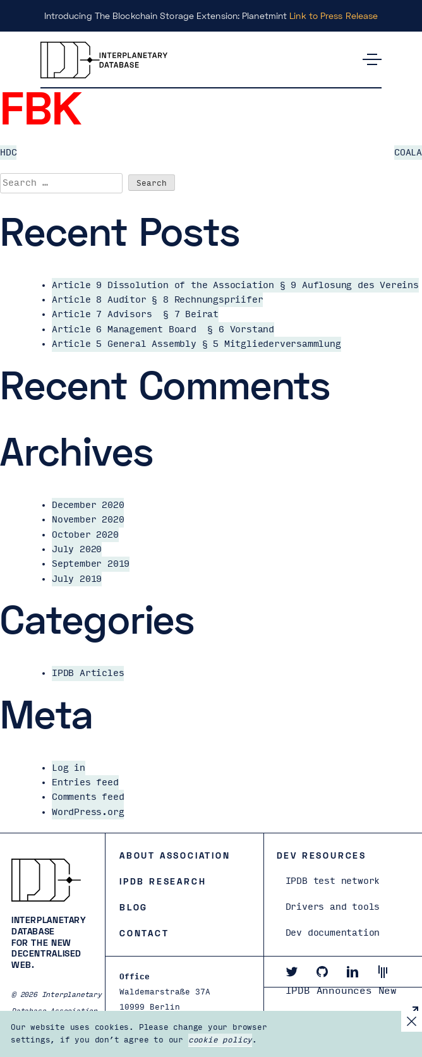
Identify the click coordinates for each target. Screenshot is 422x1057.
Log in (68, 768)
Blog (133, 907)
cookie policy (220, 1040)
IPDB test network (333, 881)
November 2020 (88, 519)
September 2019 (91, 564)
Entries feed (85, 782)
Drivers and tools (333, 907)
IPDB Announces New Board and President (344, 1002)
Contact (144, 932)
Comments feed (88, 797)
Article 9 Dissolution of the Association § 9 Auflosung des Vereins (235, 285)
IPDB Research (162, 881)
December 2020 (88, 505)
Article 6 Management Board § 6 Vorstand (163, 329)
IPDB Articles (88, 673)
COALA (408, 152)
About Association (175, 855)
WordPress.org (88, 812)
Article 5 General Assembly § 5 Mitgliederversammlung (196, 344)
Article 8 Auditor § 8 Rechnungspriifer (157, 299)
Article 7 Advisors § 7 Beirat (135, 314)
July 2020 (77, 549)
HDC (8, 152)
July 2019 (77, 579)
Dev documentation (333, 932)
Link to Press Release (333, 15)
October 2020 (85, 534)
